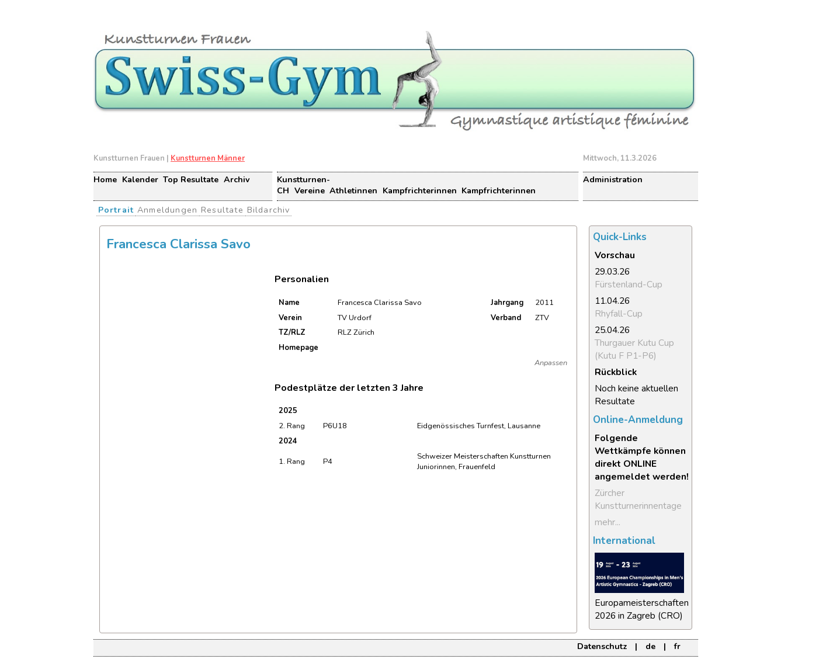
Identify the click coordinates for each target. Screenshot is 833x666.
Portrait (116, 210)
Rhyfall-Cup (619, 313)
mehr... (607, 522)
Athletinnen (353, 190)
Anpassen (550, 363)
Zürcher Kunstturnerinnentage (638, 499)
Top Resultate (190, 179)
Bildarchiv (268, 210)
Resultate (222, 210)
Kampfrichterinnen (420, 190)
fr (677, 646)
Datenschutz (602, 646)
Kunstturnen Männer (208, 158)
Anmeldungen (167, 210)
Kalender (140, 179)
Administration (613, 179)
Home (105, 179)
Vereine (309, 190)
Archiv (237, 179)
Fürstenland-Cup (628, 284)
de (650, 646)
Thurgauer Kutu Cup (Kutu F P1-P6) (634, 349)
